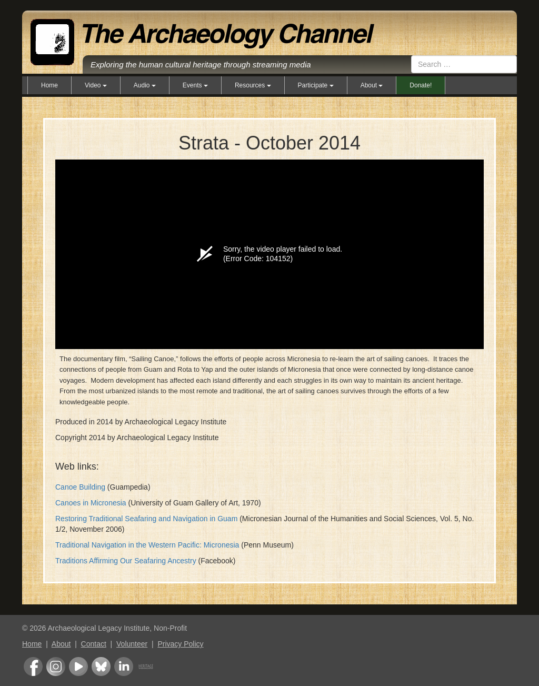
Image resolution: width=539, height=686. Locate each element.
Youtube (78, 666)
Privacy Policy (180, 644)
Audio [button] (145, 85)
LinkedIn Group (123, 666)
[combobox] (464, 64)
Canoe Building (80, 487)
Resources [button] (253, 85)
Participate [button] (316, 85)
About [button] (372, 85)
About (61, 644)
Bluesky (101, 666)
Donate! (421, 85)
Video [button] (96, 85)
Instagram (55, 666)
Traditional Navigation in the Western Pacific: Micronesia (147, 545)
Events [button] (195, 85)
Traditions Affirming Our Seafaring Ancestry (125, 560)
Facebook (33, 666)
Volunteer (131, 644)
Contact (93, 644)
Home (49, 85)
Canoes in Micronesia (90, 503)
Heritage (145, 666)
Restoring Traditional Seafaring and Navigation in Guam (146, 518)
